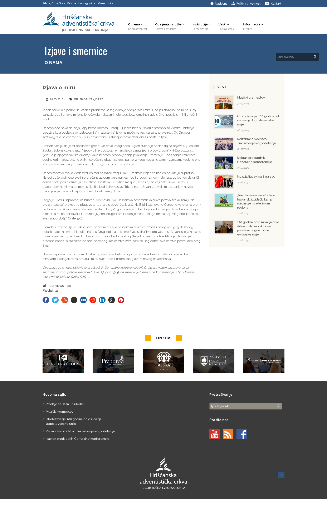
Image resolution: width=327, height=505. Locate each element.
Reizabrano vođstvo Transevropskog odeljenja (256, 141)
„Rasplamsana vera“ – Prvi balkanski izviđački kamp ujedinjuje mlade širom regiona (256, 201)
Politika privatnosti (248, 3)
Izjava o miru (59, 87)
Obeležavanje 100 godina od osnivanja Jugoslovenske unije (258, 120)
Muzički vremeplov (251, 97)
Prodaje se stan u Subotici (65, 404)
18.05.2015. (57, 99)
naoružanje (88, 99)
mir (76, 99)
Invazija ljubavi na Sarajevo (256, 176)
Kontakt (276, 3)
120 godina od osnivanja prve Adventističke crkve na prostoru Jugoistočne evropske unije (258, 228)
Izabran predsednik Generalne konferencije (254, 160)
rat (100, 99)
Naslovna (221, 3)
